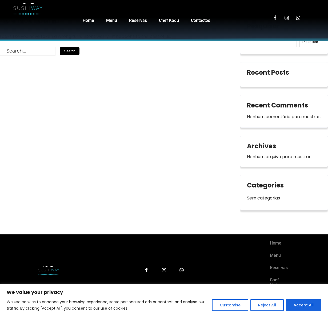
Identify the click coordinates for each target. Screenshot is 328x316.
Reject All (267, 305)
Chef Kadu (169, 22)
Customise (230, 305)
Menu (111, 22)
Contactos (200, 22)
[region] (164, 300)
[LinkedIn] (298, 17)
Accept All (304, 305)
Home (88, 22)
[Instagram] (286, 17)
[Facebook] (274, 17)
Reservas (138, 22)
